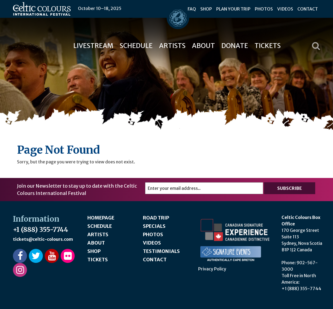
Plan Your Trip (233, 9)
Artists (172, 46)
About (203, 46)
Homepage (100, 218)
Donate (234, 46)
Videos (285, 9)
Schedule (136, 46)
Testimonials (161, 251)
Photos (264, 9)
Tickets (268, 46)
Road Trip (156, 218)
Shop (206, 9)
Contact (307, 9)
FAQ (192, 9)
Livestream (93, 46)
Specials (154, 226)
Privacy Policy (212, 269)
